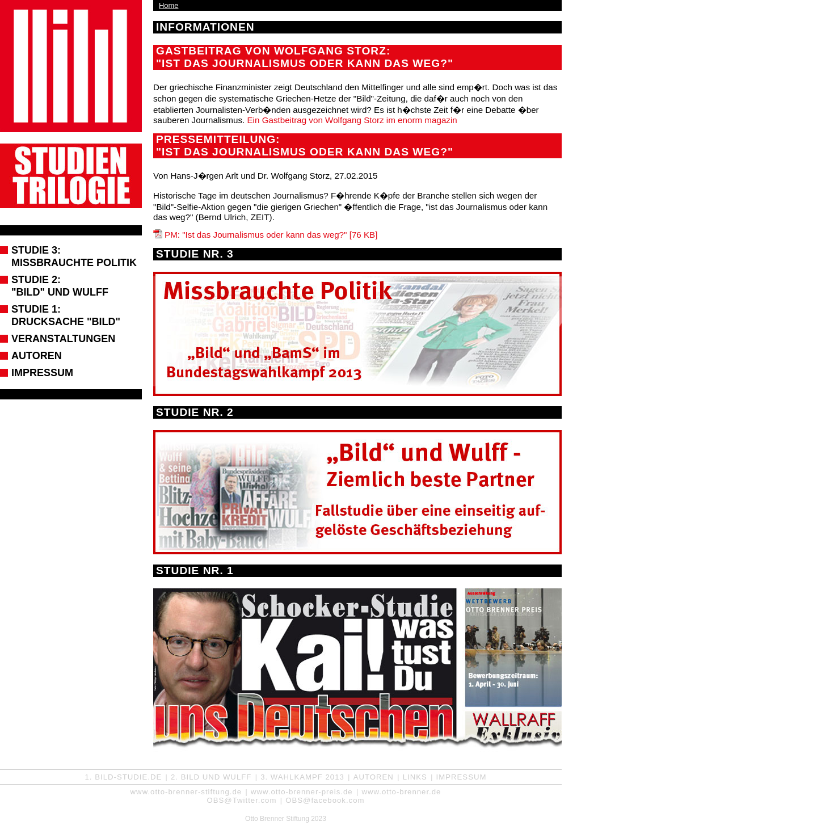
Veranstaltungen (63, 338)
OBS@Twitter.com (241, 800)
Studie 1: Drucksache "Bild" (65, 315)
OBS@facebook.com (324, 800)
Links (415, 777)
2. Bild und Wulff (211, 777)
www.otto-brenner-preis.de (302, 791)
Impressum (42, 372)
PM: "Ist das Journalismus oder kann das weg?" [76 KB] (271, 234)
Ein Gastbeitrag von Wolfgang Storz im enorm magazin (352, 120)
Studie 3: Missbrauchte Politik (74, 256)
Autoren (36, 355)
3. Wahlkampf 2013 (302, 777)
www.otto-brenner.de (401, 791)
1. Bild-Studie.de (123, 777)
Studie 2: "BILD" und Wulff (59, 286)
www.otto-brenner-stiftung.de (186, 791)
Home (168, 5)
